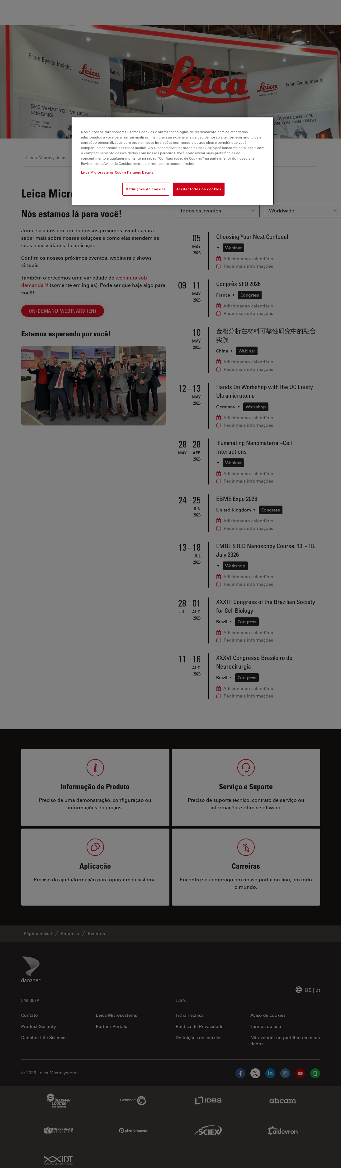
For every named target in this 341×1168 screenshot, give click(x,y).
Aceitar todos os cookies (198, 189)
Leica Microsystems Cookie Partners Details (117, 172)
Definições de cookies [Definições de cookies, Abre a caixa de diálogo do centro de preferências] (146, 189)
